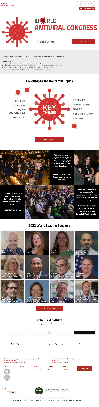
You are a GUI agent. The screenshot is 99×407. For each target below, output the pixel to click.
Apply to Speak (37, 369)
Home (38, 8)
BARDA (53, 252)
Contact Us (65, 369)
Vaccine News (74, 8)
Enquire (50, 369)
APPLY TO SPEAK (49, 139)
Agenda (57, 8)
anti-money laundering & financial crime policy (45, 398)
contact (58, 400)
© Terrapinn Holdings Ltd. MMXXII (19, 400)
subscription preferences (68, 400)
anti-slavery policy (28, 398)
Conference (36, 367)
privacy (31, 400)
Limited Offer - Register (87, 8)
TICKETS (83, 41)
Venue (64, 367)
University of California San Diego (60, 277)
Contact (5, 367)
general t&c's (39, 400)
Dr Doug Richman (56, 273)
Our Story (44, 8)
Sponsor (51, 8)
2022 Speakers (65, 8)
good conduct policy (16, 398)
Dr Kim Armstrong (56, 249)
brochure (78, 400)
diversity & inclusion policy (65, 398)
